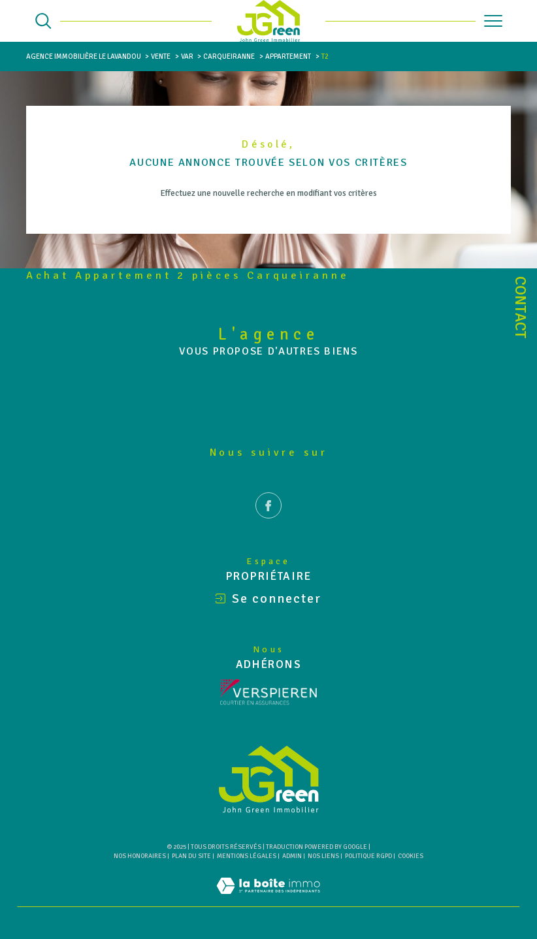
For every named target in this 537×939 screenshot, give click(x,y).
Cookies (410, 856)
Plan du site (191, 856)
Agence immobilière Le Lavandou (83, 56)
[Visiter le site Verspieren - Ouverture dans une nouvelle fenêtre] (268, 692)
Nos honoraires (140, 856)
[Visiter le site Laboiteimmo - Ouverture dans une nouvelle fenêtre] (268, 900)
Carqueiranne (229, 56)
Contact (520, 307)
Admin (292, 856)
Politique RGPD (368, 856)
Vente (161, 56)
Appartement (288, 56)
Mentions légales (246, 856)
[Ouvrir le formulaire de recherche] (43, 20)
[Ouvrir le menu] (493, 21)
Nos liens (323, 856)
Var (187, 56)
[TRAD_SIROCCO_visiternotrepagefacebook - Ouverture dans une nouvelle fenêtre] (268, 524)
